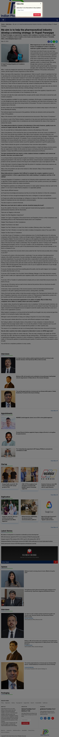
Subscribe (37, 14)
